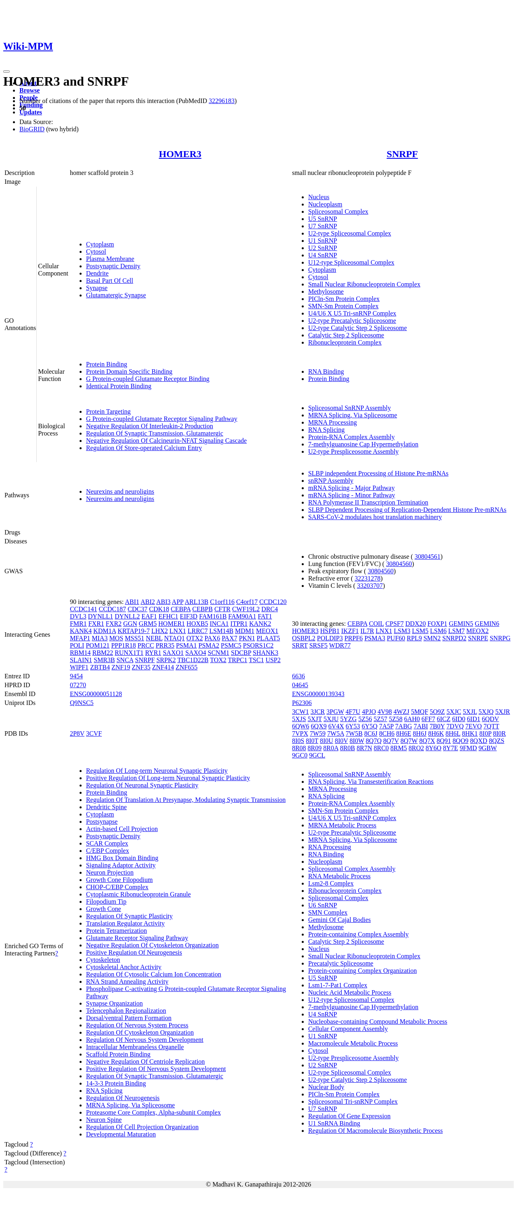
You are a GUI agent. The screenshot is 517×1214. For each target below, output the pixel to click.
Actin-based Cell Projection (122, 828)
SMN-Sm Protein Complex (343, 306)
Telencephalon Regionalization (126, 1010)
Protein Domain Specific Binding (129, 371)
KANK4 (81, 630)
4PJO (369, 711)
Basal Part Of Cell (109, 280)
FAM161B (213, 616)
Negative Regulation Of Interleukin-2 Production (149, 426)
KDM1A (104, 630)
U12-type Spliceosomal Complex (351, 262)
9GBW (488, 748)
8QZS (496, 740)
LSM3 (402, 630)
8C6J (371, 733)
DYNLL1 (100, 616)
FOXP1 (437, 623)
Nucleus (318, 197)
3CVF (94, 733)
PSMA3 (374, 638)
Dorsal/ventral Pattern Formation (129, 1017)
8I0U (326, 740)
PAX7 (229, 638)
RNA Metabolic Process (339, 876)
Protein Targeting (108, 411)
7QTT (491, 726)
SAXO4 (195, 652)
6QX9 (319, 726)
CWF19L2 (246, 609)
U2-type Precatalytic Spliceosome (352, 320)
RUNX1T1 (129, 652)
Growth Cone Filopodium (119, 879)
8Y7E (450, 748)
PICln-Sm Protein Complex (344, 298)
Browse (29, 90)
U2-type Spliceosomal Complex (349, 233)
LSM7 (456, 630)
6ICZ (443, 718)
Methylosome (326, 291)
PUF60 (396, 638)
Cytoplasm (100, 244)
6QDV (490, 718)
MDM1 (244, 630)
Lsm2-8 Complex (330, 883)
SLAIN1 (81, 659)
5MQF (419, 711)
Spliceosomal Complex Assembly (351, 868)
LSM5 (420, 630)
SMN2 (432, 638)
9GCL (317, 755)
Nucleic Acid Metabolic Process (349, 992)
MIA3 (99, 638)
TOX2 (218, 659)
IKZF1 (350, 630)
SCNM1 (218, 652)
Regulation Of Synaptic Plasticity (129, 916)
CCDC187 (112, 609)
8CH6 (387, 733)
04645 (300, 685)
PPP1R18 (123, 645)
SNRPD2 (454, 638)
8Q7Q (374, 740)
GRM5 (148, 623)
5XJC (453, 711)
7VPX (300, 733)
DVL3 (78, 616)
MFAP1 (80, 638)
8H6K (436, 733)
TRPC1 (237, 659)
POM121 (97, 645)
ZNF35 (141, 667)
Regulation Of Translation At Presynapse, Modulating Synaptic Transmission (186, 799)
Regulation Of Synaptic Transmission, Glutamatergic (154, 433)
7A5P (386, 726)
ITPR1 (239, 623)
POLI (77, 645)
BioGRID (31, 129)
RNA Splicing (326, 429)
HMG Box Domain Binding (122, 857)
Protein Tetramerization (116, 930)
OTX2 (194, 638)
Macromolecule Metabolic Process (353, 1043)
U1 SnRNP (322, 240)
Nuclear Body (326, 1087)
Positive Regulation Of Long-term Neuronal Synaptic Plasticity (168, 777)
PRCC (146, 645)
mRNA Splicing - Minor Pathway (351, 495)
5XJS (299, 718)
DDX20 (416, 623)
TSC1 (256, 659)
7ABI (421, 726)
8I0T (312, 740)
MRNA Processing (332, 422)
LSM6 (438, 630)
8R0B (347, 748)
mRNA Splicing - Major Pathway (351, 487)
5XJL (470, 711)
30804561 (427, 556)
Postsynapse (102, 821)
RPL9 (414, 638)
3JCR (318, 711)
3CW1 (300, 711)
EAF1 (149, 616)
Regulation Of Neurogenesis (123, 1097)
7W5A (335, 733)
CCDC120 (273, 601)
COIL (376, 623)
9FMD (468, 748)
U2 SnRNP (322, 247)
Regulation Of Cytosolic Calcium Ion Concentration (153, 974)
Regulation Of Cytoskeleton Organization (140, 1032)
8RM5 (399, 748)
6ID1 (473, 718)
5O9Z (437, 711)
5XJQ (486, 711)
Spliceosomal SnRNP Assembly (349, 407)
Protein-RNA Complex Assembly (351, 436)
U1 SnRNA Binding (334, 1123)
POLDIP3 (330, 638)
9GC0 (299, 755)
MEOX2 (478, 630)
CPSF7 (394, 623)
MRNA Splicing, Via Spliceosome (352, 415)
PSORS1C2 (258, 645)
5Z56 (365, 718)
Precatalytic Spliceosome (340, 963)
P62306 (302, 702)
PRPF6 (354, 638)
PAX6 (212, 638)
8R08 (299, 748)
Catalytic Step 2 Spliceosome (346, 335)
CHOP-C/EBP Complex (117, 887)
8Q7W (409, 740)
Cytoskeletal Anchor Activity (124, 967)
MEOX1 (267, 630)
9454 (76, 676)
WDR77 (340, 645)
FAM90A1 (242, 616)
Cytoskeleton (103, 959)
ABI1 (132, 601)
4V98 (385, 711)
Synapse (96, 287)
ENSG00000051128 (96, 693)
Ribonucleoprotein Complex (345, 342)
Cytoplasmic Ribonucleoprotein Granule (138, 894)
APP (177, 601)
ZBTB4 (100, 667)
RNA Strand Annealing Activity (127, 981)
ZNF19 (120, 667)
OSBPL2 (303, 638)
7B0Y (437, 726)
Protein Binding (106, 364)
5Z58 (396, 718)
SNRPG (500, 638)
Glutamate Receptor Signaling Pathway (137, 937)
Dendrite (97, 273)
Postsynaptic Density (113, 266)
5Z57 (380, 718)
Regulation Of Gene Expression (349, 1116)
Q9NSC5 (82, 702)
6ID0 (458, 718)
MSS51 (134, 638)
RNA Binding (326, 371)
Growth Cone (103, 908)
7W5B (354, 733)
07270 (78, 685)
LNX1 (178, 630)
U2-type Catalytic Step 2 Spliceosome (357, 327)
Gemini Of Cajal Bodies (339, 919)
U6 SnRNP (322, 905)
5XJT (315, 718)
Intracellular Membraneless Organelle (135, 1047)
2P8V (77, 733)
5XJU (331, 718)
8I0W (356, 740)
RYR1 (153, 652)
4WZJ (401, 711)
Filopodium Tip (106, 901)
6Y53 (353, 726)
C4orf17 (247, 601)
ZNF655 (187, 667)
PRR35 (165, 645)
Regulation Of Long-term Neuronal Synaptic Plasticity (157, 770)
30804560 (399, 563)
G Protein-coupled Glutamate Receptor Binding (148, 378)
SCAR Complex (107, 843)
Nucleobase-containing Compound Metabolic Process (377, 1021)
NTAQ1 (174, 638)
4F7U (353, 711)
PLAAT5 (268, 638)
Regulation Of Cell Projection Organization (142, 1127)
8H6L (453, 733)
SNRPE (478, 638)
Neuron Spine (104, 1119)
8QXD (479, 740)
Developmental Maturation (121, 1134)
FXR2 (114, 623)
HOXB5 (197, 623)
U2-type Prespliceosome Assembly (353, 451)
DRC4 (269, 609)
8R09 (315, 748)
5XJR (502, 711)
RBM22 (102, 652)
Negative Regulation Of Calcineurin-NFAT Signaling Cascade (166, 440)
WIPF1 (79, 667)
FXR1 (96, 623)
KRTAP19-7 (134, 630)
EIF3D (189, 616)
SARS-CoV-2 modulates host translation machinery (375, 516)
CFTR (222, 609)
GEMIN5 (461, 623)
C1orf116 (222, 601)
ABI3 (163, 601)
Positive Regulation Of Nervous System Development (156, 1068)
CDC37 (137, 609)
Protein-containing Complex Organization (362, 970)
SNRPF (402, 154)
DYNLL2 (127, 616)
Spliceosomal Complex (338, 211)
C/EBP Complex (107, 850)
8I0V (341, 740)
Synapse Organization (114, 1003)
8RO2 (416, 748)
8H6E (403, 733)
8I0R (499, 733)
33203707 (370, 585)
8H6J (420, 733)
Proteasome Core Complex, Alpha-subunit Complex (153, 1112)
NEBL (154, 638)
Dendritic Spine (106, 807)
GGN (130, 623)
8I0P (485, 733)
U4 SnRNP (322, 255)
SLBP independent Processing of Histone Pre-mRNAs (378, 473)
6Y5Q (369, 726)
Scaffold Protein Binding (118, 1054)
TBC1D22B (192, 659)
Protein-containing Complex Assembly (358, 934)
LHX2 (159, 630)
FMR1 (78, 623)
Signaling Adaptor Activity (121, 865)
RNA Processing (329, 847)
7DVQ (455, 726)
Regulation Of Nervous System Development (145, 1039)
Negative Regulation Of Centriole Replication (145, 1061)
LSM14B (221, 630)
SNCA (124, 659)
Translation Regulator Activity (125, 923)
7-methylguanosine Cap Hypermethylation (363, 444)
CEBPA (181, 609)
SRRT (300, 645)
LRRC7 (197, 630)
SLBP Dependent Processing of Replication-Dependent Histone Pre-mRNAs (407, 509)
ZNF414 (163, 667)
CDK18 (159, 609)
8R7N (364, 748)
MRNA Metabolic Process (342, 825)
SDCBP (241, 652)
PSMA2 (208, 645)
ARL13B (196, 601)
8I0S (298, 740)
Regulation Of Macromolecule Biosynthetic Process (375, 1130)
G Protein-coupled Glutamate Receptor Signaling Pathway (161, 418)
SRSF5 (318, 645)
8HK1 (470, 733)
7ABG (403, 726)
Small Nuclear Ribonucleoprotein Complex (364, 284)
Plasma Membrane (110, 258)
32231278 (367, 578)
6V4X (336, 726)
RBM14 (80, 652)
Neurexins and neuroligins (120, 491)
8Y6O (433, 748)
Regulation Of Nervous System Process (137, 1025)
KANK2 (260, 623)
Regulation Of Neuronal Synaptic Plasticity (142, 785)
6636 (298, 676)
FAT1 (265, 616)
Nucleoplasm (325, 204)
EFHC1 (168, 616)
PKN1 (247, 638)
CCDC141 (83, 609)
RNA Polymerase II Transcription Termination (368, 502)
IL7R (367, 630)
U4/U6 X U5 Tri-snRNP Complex (352, 313)
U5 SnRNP (322, 218)
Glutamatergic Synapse (116, 295)
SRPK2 (166, 659)
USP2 (272, 659)
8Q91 (444, 740)
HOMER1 (171, 623)
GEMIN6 (487, 623)
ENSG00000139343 (318, 693)
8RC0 (381, 748)
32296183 (222, 100)
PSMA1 (186, 645)
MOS (116, 638)
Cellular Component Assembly (348, 1028)
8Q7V (391, 740)
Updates (30, 112)
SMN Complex (327, 912)
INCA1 (219, 623)
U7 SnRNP (322, 226)
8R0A (330, 748)
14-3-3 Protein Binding (116, 1083)
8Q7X (427, 740)
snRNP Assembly (330, 480)
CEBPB (202, 609)
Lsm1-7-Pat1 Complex (337, 985)
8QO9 (461, 740)
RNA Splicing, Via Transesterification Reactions (370, 781)
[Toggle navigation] (6, 71)
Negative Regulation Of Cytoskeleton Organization (152, 945)
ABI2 (148, 601)
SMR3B (104, 659)
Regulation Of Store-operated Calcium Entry (144, 447)
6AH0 (412, 718)
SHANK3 (265, 652)
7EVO (473, 726)
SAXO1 (173, 652)
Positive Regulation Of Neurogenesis (134, 952)
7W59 (318, 733)
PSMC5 (231, 645)
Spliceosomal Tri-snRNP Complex (353, 1101)
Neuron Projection (110, 872)
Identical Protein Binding (118, 386)
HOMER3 (180, 154)
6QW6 (300, 726)
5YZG (348, 718)
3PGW (335, 711)
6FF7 (428, 718)
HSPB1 (330, 630)
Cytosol (96, 251)
